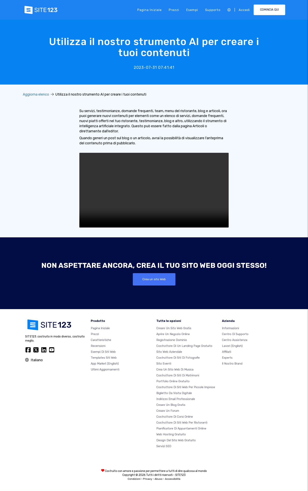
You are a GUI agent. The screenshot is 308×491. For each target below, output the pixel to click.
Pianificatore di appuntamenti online (181, 428)
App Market (105, 364)
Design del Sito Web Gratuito (176, 440)
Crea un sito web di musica (174, 369)
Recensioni (98, 346)
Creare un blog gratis (170, 405)
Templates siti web (104, 358)
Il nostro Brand (232, 364)
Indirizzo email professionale (175, 399)
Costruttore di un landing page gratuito (184, 346)
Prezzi (174, 10)
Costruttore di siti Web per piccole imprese (185, 387)
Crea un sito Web (154, 279)
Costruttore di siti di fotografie (178, 358)
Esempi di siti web (103, 352)
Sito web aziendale (169, 352)
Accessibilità (172, 479)
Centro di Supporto (235, 334)
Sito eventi (163, 364)
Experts (227, 358)
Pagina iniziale (149, 10)
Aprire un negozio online (173, 334)
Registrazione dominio (171, 340)
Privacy (147, 479)
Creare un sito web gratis (173, 328)
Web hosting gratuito (171, 434)
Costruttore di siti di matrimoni (177, 375)
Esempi (192, 10)
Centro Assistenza (234, 340)
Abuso (158, 479)
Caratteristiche (101, 340)
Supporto (212, 10)
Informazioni (230, 328)
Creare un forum (167, 411)
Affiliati (226, 352)
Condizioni (134, 479)
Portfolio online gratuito (173, 381)
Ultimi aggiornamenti (105, 369)
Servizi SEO (163, 446)
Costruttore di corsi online (174, 417)
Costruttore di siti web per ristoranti (181, 423)
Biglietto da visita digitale (174, 393)
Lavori (232, 346)
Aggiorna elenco (36, 94)
